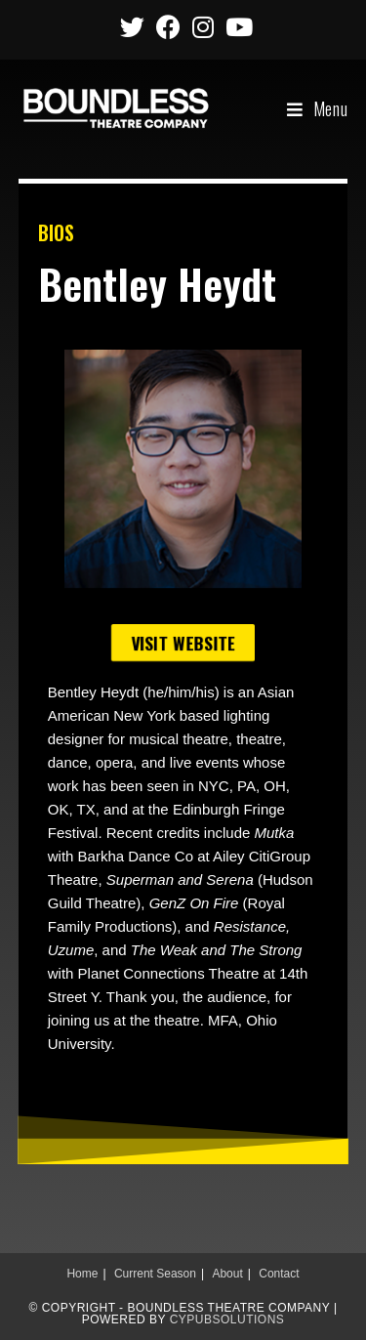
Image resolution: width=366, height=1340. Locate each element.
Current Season (155, 1273)
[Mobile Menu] (317, 108)
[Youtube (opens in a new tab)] (236, 27)
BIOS (56, 232)
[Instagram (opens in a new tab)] (203, 27)
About (227, 1273)
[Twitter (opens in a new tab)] (132, 27)
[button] (183, 642)
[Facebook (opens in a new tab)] (168, 27)
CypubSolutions (227, 1319)
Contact (279, 1273)
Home (82, 1273)
